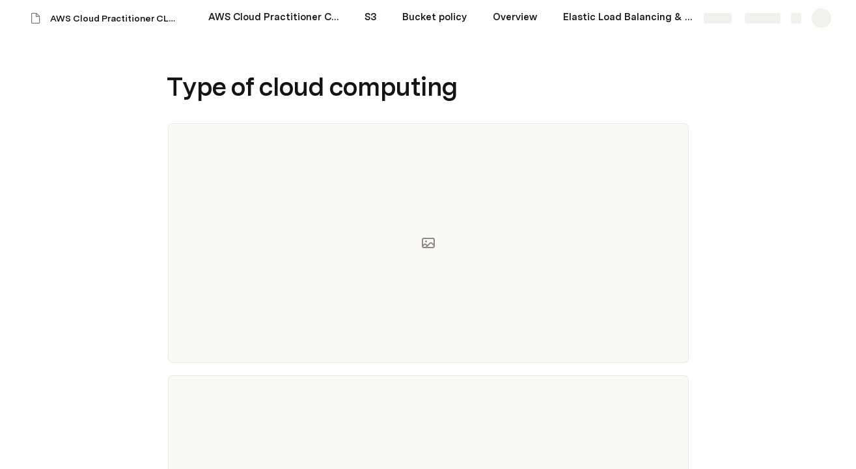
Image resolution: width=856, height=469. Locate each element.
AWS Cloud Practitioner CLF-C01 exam (116, 18)
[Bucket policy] (434, 18)
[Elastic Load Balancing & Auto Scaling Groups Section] (628, 18)
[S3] (370, 18)
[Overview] (515, 18)
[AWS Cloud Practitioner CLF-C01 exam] (273, 18)
